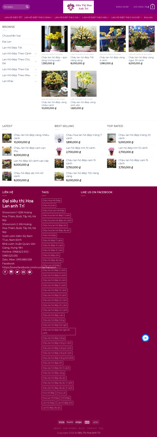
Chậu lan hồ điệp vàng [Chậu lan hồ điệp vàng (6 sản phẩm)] (53, 373)
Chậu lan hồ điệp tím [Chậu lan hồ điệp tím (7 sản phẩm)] (52, 363)
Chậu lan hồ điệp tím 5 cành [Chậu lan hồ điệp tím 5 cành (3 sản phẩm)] (55, 368)
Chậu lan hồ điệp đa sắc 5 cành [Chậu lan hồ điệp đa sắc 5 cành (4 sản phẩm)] (57, 383)
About (57, 428)
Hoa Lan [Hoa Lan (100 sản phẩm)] (62, 393)
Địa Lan (148, 17)
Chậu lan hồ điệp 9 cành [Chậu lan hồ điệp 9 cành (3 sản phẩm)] (54, 285)
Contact (92, 428)
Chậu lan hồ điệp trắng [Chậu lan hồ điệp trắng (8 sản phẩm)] (53, 338)
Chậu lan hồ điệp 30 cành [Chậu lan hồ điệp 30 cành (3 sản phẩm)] (54, 305)
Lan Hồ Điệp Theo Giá (67, 17)
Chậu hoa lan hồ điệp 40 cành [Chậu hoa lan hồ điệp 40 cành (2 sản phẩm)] (56, 220)
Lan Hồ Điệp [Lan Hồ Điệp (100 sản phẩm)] (48, 403)
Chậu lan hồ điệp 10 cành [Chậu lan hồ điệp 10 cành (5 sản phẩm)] (54, 290)
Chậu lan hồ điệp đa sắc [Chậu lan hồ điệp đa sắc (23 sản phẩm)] (54, 378)
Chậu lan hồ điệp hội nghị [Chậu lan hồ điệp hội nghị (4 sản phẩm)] (54, 325)
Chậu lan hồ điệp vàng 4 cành (112, 59)
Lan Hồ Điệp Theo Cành (38, 17)
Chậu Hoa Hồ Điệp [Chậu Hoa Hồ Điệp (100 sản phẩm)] (51, 200)
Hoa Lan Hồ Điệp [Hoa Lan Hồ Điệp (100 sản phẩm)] (50, 398)
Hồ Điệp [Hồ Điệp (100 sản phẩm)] (66, 398)
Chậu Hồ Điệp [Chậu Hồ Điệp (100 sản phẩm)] (49, 235)
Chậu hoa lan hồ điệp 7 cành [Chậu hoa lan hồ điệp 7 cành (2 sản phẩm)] (56, 215)
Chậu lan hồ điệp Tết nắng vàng (82, 59)
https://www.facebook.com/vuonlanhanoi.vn (29, 267)
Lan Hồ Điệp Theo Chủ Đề (126, 17)
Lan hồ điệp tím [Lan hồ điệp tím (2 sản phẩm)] (64, 403)
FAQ (101, 428)
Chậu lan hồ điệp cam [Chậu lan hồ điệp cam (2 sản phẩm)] (53, 315)
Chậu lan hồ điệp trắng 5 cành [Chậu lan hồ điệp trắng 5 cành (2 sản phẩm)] (56, 343)
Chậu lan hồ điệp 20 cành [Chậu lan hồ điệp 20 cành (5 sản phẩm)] (54, 300)
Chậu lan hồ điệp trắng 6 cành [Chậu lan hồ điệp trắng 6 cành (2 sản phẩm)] (57, 348)
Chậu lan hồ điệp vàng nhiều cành (54, 104)
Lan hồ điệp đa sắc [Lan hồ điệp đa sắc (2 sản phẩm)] (51, 408)
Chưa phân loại (11, 35)
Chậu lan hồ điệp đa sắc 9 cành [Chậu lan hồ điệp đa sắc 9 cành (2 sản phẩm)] (57, 388)
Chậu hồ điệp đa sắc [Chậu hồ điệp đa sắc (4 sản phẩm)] (52, 260)
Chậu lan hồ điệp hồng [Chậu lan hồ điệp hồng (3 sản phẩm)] (53, 320)
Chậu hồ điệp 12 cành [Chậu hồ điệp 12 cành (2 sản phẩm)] (52, 250)
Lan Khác (7, 81)
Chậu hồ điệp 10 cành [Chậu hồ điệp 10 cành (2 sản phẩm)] (52, 245)
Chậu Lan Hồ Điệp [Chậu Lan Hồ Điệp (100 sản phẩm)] (51, 265)
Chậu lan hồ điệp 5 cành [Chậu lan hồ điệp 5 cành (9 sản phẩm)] (54, 270)
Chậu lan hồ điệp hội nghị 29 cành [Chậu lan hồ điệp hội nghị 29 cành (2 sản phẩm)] (56, 331)
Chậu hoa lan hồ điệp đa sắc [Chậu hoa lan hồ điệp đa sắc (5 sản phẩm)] (56, 230)
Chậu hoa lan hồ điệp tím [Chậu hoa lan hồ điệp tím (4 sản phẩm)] (54, 225)
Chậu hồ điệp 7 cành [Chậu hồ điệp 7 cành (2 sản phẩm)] (52, 240)
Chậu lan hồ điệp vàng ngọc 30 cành (141, 59)
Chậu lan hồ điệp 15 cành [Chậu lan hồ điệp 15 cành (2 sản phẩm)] (54, 295)
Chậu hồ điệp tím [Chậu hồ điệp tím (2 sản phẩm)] (50, 255)
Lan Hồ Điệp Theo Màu (95, 17)
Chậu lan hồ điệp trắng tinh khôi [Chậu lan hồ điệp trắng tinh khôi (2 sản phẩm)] (57, 358)
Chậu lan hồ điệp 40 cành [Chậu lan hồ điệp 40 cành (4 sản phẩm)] (54, 310)
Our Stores (70, 428)
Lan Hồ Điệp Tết (13, 17)
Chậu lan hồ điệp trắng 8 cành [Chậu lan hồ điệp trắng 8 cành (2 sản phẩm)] (57, 353)
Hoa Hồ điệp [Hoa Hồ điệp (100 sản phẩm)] (48, 393)
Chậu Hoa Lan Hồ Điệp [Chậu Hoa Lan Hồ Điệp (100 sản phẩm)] (53, 210)
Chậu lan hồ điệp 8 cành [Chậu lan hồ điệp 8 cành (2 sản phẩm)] (54, 280)
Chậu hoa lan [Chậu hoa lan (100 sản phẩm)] (48, 205)
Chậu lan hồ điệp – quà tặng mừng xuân (54, 59)
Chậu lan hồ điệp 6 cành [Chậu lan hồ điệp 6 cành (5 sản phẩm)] (54, 275)
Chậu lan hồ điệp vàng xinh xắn (83, 104)
